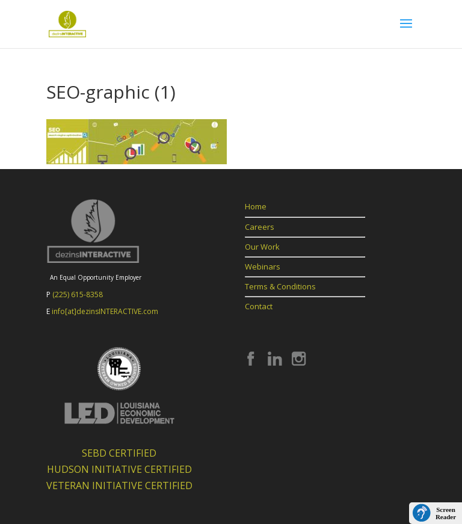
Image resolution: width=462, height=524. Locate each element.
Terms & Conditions (280, 286)
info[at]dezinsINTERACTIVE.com (105, 311)
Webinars (262, 266)
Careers (259, 226)
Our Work (262, 246)
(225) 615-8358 (77, 294)
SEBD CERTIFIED (119, 453)
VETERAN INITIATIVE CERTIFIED (119, 485)
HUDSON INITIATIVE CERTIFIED (119, 469)
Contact (259, 306)
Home (255, 206)
